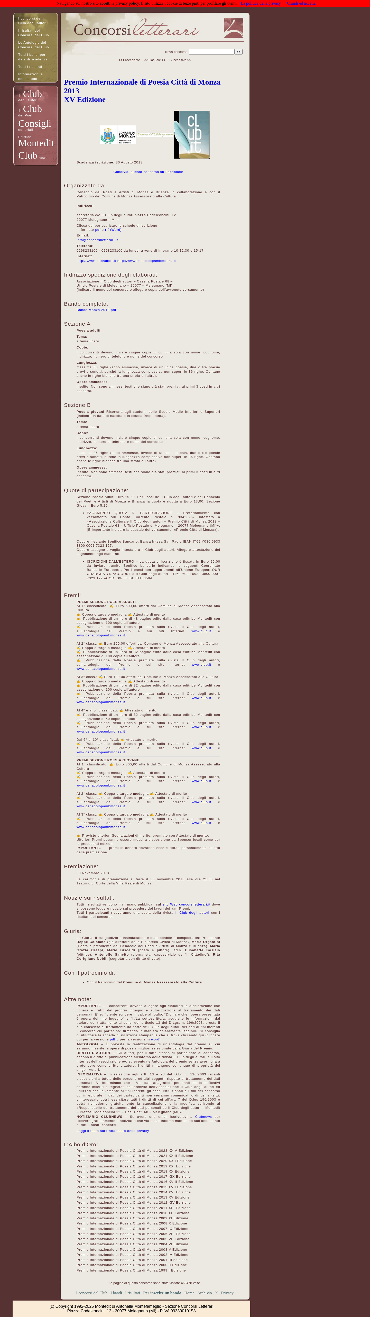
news (43, 158)
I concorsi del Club (91, 1293)
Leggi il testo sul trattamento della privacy (113, 1131)
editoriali (25, 130)
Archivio (204, 1293)
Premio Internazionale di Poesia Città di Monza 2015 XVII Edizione (134, 1187)
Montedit (36, 143)
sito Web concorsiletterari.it (187, 904)
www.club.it (201, 631)
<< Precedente (129, 60)
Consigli (34, 123)
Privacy (227, 1293)
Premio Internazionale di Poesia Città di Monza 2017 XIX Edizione (134, 1176)
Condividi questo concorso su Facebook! (148, 172)
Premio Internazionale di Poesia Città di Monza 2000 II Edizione (132, 1265)
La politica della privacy (261, 3)
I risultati (132, 1293)
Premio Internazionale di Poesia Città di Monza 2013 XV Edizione (133, 1197)
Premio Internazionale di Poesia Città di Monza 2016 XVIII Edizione (135, 1182)
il (20, 95)
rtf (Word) (113, 230)
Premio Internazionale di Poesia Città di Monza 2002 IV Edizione (132, 1255)
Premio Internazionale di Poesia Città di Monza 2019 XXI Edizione (134, 1166)
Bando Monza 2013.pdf (96, 310)
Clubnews (203, 1117)
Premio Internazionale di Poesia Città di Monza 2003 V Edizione (132, 1249)
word (155, 1039)
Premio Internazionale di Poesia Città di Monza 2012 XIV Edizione (134, 1202)
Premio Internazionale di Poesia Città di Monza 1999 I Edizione (131, 1270)
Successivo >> (180, 60)
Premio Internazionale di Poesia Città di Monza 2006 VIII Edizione (134, 1234)
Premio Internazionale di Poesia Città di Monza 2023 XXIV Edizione (135, 1151)
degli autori (28, 100)
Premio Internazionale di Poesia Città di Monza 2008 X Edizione (132, 1223)
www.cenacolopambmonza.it (101, 635)
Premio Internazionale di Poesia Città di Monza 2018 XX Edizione (133, 1171)
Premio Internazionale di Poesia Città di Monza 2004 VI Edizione (132, 1244)
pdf (97, 230)
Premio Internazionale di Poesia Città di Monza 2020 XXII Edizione (134, 1161)
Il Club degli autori (192, 912)
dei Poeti (26, 115)
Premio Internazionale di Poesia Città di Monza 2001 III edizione (132, 1260)
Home (189, 1293)
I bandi (116, 1293)
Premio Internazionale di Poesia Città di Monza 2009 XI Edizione (132, 1218)
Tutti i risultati (30, 67)
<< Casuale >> (155, 60)
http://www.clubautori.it (96, 261)
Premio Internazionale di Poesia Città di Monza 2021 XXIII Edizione (135, 1156)
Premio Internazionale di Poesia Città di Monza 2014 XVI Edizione (134, 1192)
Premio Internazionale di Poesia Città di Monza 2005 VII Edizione (133, 1239)
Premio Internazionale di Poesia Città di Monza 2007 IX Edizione (132, 1229)
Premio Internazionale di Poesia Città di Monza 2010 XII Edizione (133, 1213)
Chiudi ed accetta (301, 3)
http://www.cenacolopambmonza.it (146, 261)
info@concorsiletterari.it (97, 240)
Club (32, 93)
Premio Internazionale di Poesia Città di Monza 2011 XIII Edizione (134, 1208)
